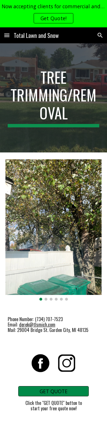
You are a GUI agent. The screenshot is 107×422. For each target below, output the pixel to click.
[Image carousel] (53, 230)
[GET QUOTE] (53, 391)
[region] (53, 13)
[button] (7, 35)
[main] (53, 98)
